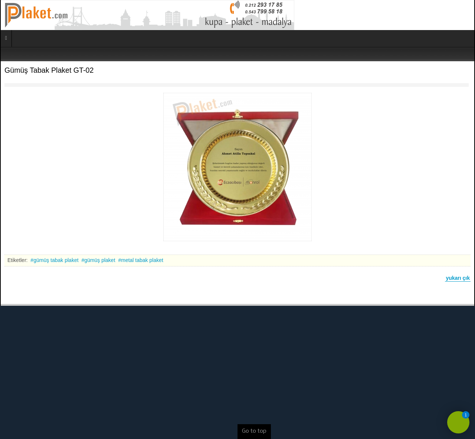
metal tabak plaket (142, 260)
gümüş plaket (99, 260)
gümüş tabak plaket (55, 260)
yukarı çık (458, 278)
